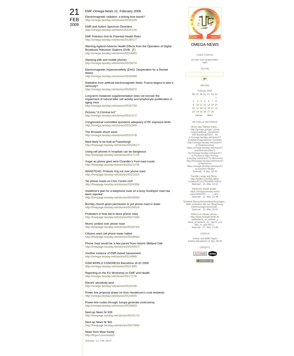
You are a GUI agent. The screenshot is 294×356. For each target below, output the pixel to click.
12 (204, 104)
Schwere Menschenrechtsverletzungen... (205, 201)
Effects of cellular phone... (205, 214)
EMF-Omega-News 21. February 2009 (113, 11)
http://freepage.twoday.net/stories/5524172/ (112, 315)
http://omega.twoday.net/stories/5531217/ (111, 115)
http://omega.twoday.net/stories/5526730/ (111, 105)
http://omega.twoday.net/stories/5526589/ (111, 76)
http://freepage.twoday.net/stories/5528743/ (112, 227)
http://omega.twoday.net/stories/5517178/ (111, 276)
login (204, 62)
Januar (199, 115)
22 (216, 108)
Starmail (89, 340)
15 (216, 104)
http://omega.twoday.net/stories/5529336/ (111, 286)
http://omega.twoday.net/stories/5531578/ (111, 135)
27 (208, 111)
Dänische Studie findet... (205, 189)
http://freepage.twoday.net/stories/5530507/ (112, 246)
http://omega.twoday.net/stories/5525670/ (111, 63)
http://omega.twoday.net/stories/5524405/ (111, 295)
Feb (74, 19)
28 (212, 111)
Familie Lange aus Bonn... (205, 176)
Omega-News (205, 44)
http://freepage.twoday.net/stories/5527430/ (112, 217)
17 (197, 108)
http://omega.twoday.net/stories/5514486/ (111, 256)
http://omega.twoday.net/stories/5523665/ (111, 53)
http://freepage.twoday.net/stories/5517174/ (112, 154)
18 (201, 108)
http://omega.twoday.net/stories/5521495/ (111, 266)
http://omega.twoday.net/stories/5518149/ (111, 20)
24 (197, 111)
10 (197, 104)
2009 (74, 25)
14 (212, 104)
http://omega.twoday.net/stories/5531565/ (111, 125)
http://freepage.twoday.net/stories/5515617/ (112, 145)
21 (74, 12)
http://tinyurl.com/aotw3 (99, 335)
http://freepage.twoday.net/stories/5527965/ (112, 325)
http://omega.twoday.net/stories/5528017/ (111, 39)
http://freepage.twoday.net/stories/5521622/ (112, 174)
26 (204, 111)
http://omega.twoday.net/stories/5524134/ (111, 29)
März (210, 115)
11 (201, 104)
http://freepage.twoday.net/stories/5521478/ (112, 164)
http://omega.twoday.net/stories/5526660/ (111, 305)
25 (201, 111)
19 (204, 108)
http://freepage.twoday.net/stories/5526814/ (112, 207)
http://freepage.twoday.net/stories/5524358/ (112, 184)
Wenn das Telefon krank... (205, 126)
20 (208, 108)
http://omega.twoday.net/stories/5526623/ (111, 89)
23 (193, 111)
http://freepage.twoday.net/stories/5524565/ (112, 197)
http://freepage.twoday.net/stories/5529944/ (112, 236)
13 (208, 104)
